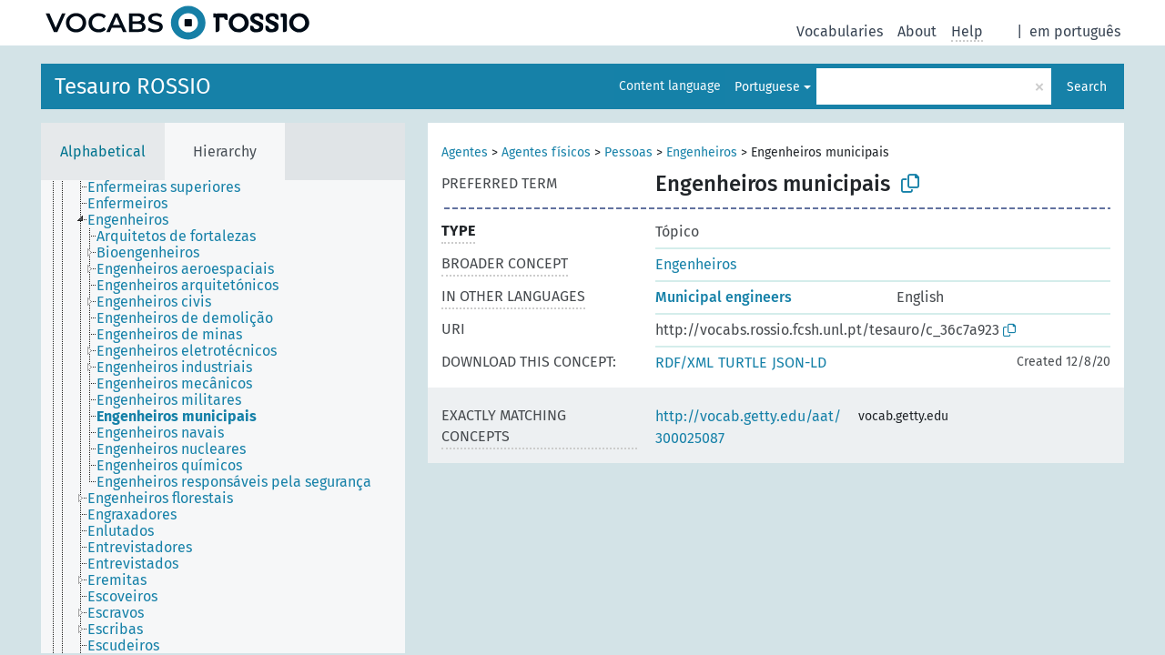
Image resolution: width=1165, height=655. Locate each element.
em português (1074, 31)
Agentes (464, 152)
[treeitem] (124, 188)
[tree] (223, 416)
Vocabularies (839, 31)
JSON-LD (799, 362)
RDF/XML (684, 362)
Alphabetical (103, 151)
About (917, 31)
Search (1087, 87)
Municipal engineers (723, 297)
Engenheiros (701, 152)
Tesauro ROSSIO (133, 86)
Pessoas (628, 152)
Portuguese (767, 87)
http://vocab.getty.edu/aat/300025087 (748, 427)
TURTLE (742, 362)
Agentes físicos (546, 152)
